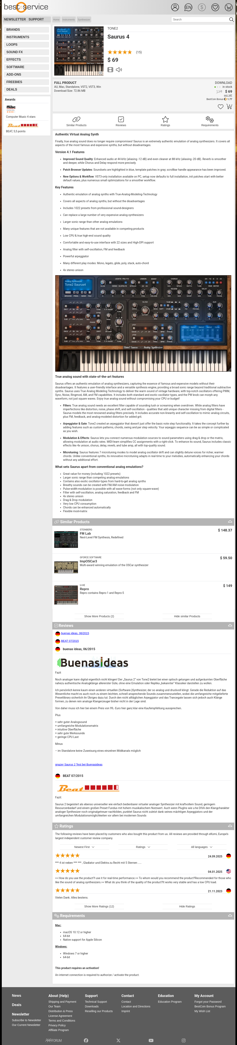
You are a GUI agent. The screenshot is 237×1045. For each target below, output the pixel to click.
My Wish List (202, 1011)
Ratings (165, 125)
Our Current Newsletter (26, 1024)
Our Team (55, 1006)
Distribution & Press (61, 1011)
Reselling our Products (99, 1011)
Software (15, 67)
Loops (12, 44)
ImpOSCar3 (88, 561)
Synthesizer (84, 19)
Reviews (121, 125)
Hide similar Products (187, 616)
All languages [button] (202, 847)
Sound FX (15, 52)
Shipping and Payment (62, 1001)
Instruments (69, 19)
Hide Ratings (187, 906)
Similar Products (76, 125)
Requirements (209, 125)
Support (36, 19)
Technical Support (96, 1001)
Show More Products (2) (99, 616)
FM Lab (85, 533)
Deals (12, 89)
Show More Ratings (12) (99, 906)
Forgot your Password (208, 1001)
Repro (84, 589)
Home (56, 19)
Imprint (126, 1011)
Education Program (170, 1001)
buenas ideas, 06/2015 (75, 633)
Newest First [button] (84, 847)
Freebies (14, 82)
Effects (14, 59)
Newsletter (15, 19)
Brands (13, 29)
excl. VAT (228, 95)
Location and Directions (136, 1006)
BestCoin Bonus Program (210, 1006)
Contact (126, 1001)
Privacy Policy (57, 1025)
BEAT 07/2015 (70, 640)
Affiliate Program (59, 1030)
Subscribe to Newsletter (26, 1020)
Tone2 (113, 28)
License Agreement (60, 1015)
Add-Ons (14, 74)
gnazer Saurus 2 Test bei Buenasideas (78, 764)
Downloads (92, 1006)
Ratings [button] (143, 847)
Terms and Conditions (62, 1020)
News (16, 996)
